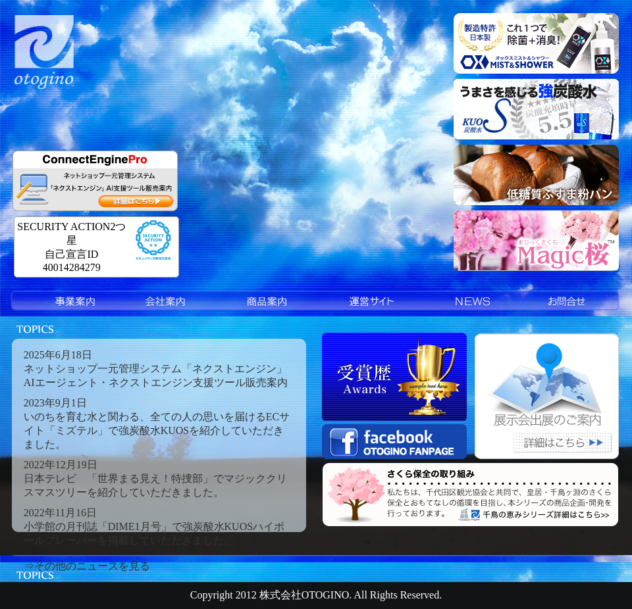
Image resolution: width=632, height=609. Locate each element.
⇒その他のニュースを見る (87, 566)
